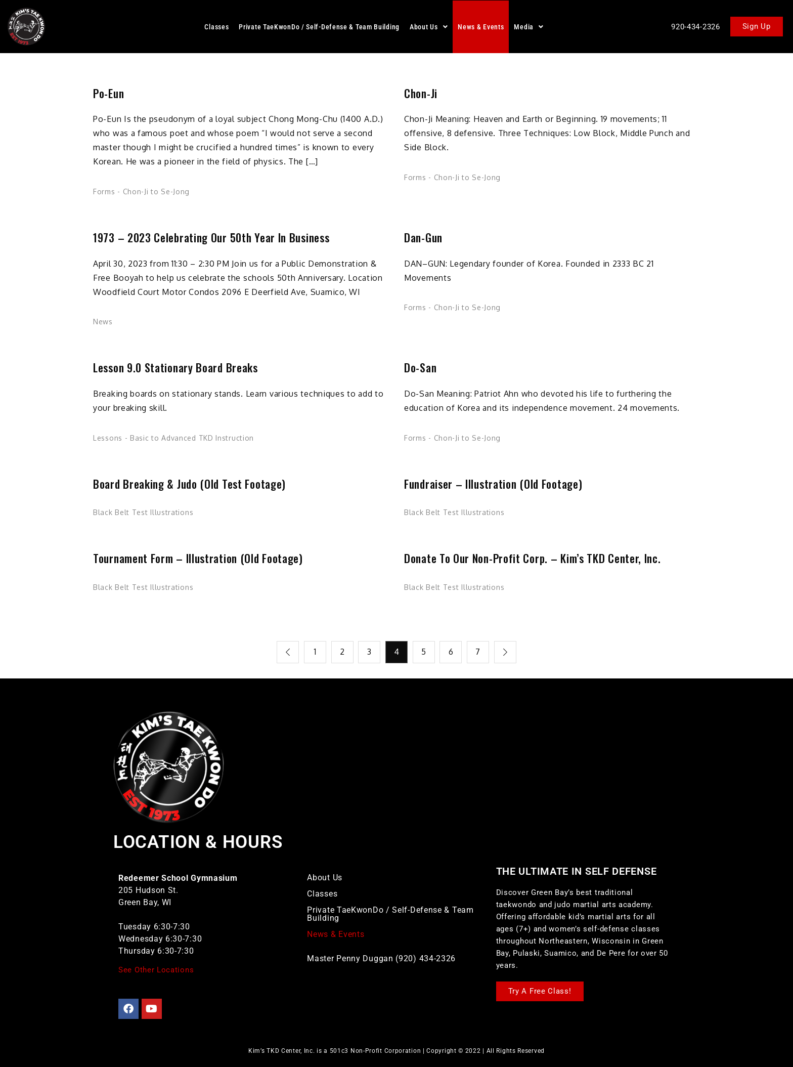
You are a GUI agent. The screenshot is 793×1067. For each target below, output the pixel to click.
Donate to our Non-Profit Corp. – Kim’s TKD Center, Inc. (532, 558)
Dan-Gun (423, 237)
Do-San (420, 367)
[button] (429, 27)
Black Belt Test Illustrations (143, 512)
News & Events (481, 27)
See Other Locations (156, 969)
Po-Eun (108, 93)
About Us (429, 27)
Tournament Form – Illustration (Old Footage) (198, 558)
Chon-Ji (420, 93)
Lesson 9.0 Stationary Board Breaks (175, 367)
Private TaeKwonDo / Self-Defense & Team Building (319, 27)
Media (528, 27)
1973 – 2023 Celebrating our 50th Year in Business (211, 237)
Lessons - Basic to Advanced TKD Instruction (173, 438)
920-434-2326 (695, 26)
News (103, 321)
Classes (216, 27)
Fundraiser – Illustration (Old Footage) (493, 484)
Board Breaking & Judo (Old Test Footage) (189, 484)
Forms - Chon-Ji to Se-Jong (141, 191)
